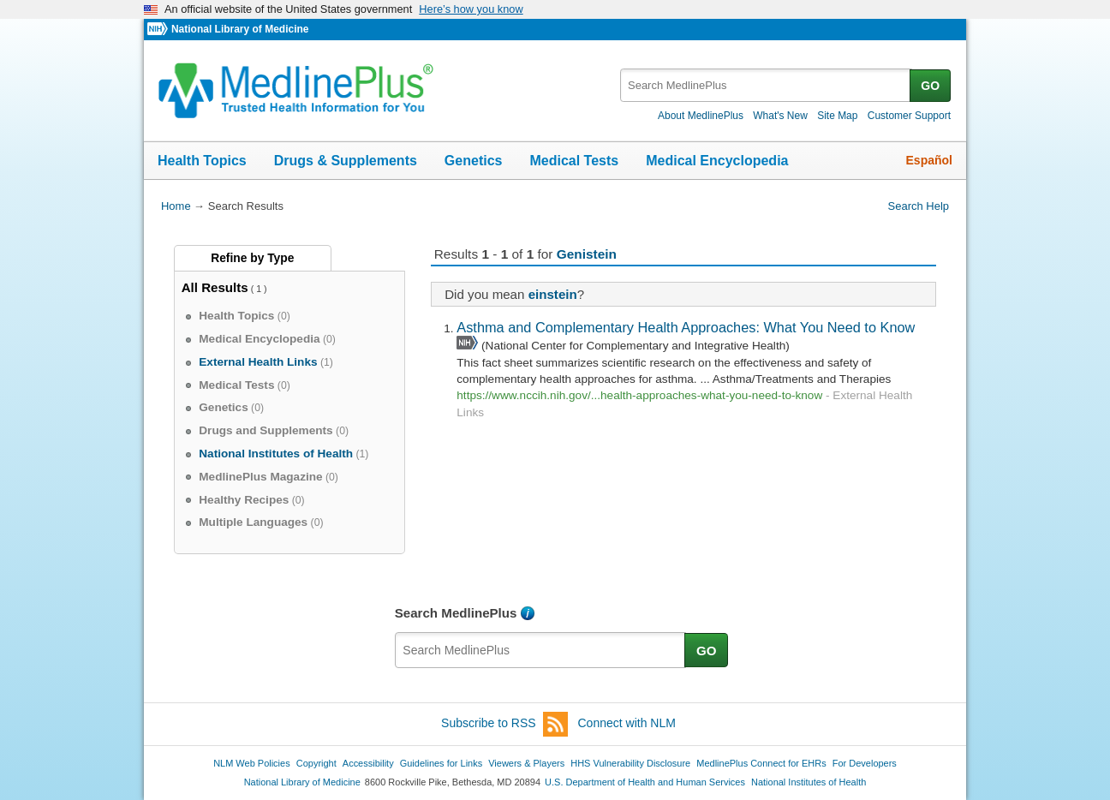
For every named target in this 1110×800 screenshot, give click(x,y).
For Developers (864, 763)
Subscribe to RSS (504, 724)
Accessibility (368, 763)
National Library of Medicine (239, 29)
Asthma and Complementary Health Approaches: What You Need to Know (686, 327)
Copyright (316, 763)
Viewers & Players (526, 763)
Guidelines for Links (441, 763)
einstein (552, 294)
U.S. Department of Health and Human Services (645, 782)
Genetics (474, 160)
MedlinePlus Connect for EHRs (761, 763)
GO (930, 86)
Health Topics (202, 160)
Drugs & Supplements (345, 160)
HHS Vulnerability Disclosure (630, 763)
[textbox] (766, 85)
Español (929, 160)
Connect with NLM (627, 723)
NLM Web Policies (251, 763)
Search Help (918, 206)
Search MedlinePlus (456, 613)
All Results (215, 287)
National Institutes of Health (808, 782)
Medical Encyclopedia (717, 160)
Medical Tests (573, 160)
